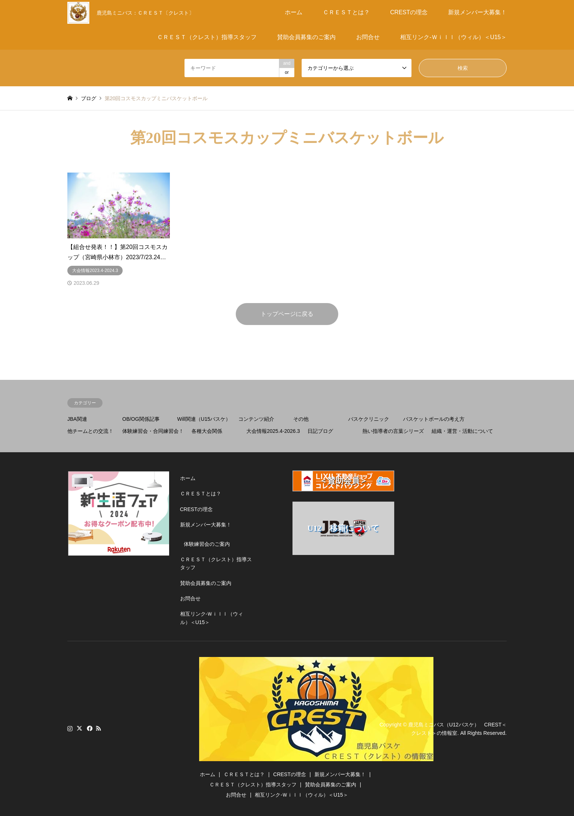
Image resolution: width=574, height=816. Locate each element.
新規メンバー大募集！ (477, 12)
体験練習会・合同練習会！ (153, 431)
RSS (98, 728)
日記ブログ (320, 431)
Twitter (79, 728)
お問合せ (368, 37)
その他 (301, 419)
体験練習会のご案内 (207, 544)
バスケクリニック (368, 419)
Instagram (69, 728)
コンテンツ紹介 (256, 419)
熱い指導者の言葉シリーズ (393, 431)
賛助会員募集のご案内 (306, 37)
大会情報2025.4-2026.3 (273, 431)
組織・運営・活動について (462, 431)
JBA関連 (77, 419)
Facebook (89, 728)
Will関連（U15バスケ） (204, 419)
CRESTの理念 (409, 12)
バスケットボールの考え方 (434, 419)
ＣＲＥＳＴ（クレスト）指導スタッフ (207, 37)
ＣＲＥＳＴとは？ (346, 12)
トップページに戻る (287, 314)
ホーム (293, 12)
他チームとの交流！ (90, 431)
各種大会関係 (206, 431)
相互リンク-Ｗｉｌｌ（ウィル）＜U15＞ (453, 37)
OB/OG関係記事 (141, 419)
